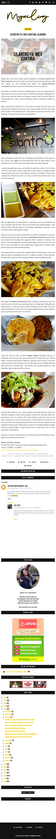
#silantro (18, 454)
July (6, 746)
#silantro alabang (29, 454)
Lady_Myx (17, 505)
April (6, 752)
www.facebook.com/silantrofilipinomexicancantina (19, 450)
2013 (5, 773)
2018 (5, 706)
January (7, 760)
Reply (9, 498)
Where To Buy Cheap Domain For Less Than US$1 (19, 722)
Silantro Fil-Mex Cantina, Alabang (15, 731)
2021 (5, 697)
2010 (5, 781)
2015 (5, 767)
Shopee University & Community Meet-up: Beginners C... (21, 734)
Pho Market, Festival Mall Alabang (15, 728)
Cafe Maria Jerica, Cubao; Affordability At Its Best (20, 720)
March (7, 755)
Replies (11, 503)
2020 (5, 700)
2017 (5, 709)
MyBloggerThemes (36, 836)
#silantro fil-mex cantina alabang (42, 456)
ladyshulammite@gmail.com (17, 486)
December (8, 711)
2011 (5, 778)
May (6, 749)
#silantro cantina (42, 454)
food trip (28, 29)
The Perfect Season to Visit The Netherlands (18, 725)
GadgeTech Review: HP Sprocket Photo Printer (19, 737)
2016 (5, 764)
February (8, 758)
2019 (5, 703)
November (8, 714)
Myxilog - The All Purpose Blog (16, 672)
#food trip (10, 454)
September (8, 740)
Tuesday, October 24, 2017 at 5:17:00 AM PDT (21, 488)
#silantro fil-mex (6, 456)
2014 (5, 770)
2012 (5, 776)
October (7, 717)
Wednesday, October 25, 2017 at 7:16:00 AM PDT (28, 507)
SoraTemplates (26, 836)
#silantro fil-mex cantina (22, 456)
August (7, 743)
